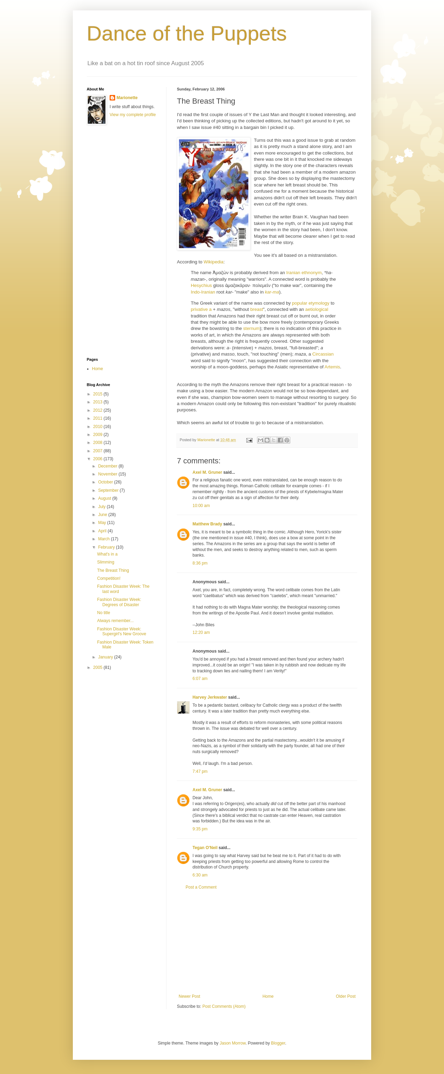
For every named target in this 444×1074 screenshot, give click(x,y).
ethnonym (311, 272)
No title (103, 612)
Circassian (323, 354)
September (109, 490)
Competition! (108, 578)
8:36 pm (200, 563)
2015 (98, 394)
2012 (98, 410)
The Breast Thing (113, 570)
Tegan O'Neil (205, 847)
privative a (201, 309)
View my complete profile (133, 114)
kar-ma (272, 292)
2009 (98, 434)
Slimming (105, 562)
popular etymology (311, 303)
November (108, 474)
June (103, 514)
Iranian (293, 272)
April (103, 531)
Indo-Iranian (203, 292)
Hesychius (201, 285)
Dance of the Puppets (187, 33)
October (106, 482)
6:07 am (200, 678)
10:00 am (201, 505)
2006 (98, 458)
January (106, 657)
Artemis (332, 366)
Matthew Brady (207, 524)
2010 (98, 426)
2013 (98, 402)
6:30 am (200, 875)
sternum (251, 328)
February (107, 547)
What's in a (107, 554)
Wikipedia (213, 261)
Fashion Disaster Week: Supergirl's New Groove (121, 631)
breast (256, 309)
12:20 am (201, 632)
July (102, 506)
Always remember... (115, 620)
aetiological (316, 309)
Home (268, 996)
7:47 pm (200, 771)
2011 (98, 418)
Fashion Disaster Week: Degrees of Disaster (119, 602)
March (104, 538)
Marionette (127, 97)
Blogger (278, 1043)
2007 (98, 450)
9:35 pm (200, 829)
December (108, 466)
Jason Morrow (233, 1043)
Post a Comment (201, 887)
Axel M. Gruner (207, 472)
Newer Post (189, 996)
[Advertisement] (267, 942)
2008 (98, 442)
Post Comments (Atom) (224, 1006)
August (105, 498)
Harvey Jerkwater (210, 697)
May (102, 522)
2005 (98, 667)
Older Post (346, 996)
